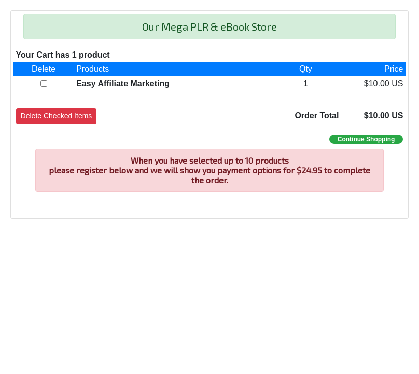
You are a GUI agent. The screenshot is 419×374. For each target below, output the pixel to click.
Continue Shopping (366, 139)
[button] (56, 116)
